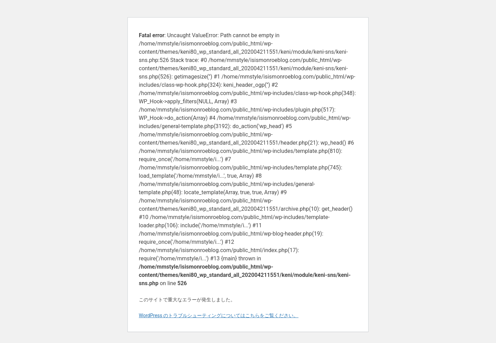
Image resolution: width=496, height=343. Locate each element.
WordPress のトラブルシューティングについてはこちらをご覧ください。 (219, 315)
